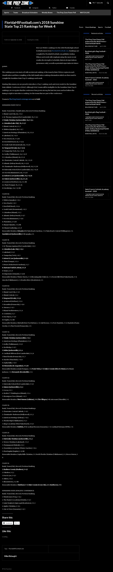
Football (108, 27)
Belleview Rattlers (91, 46)
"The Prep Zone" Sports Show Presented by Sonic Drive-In (94, 56)
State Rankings (90, 27)
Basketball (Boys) (91, 72)
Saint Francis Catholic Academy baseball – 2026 (96, 79)
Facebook (17, 8)
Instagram (35, 8)
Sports (100, 27)
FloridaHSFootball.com (60, 51)
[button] (108, 3)
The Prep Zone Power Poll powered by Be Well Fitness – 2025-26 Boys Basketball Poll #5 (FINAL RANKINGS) (97, 67)
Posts (81, 27)
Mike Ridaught (10, 556)
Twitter (54, 8)
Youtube (72, 8)
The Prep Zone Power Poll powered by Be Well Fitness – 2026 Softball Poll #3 (96, 41)
